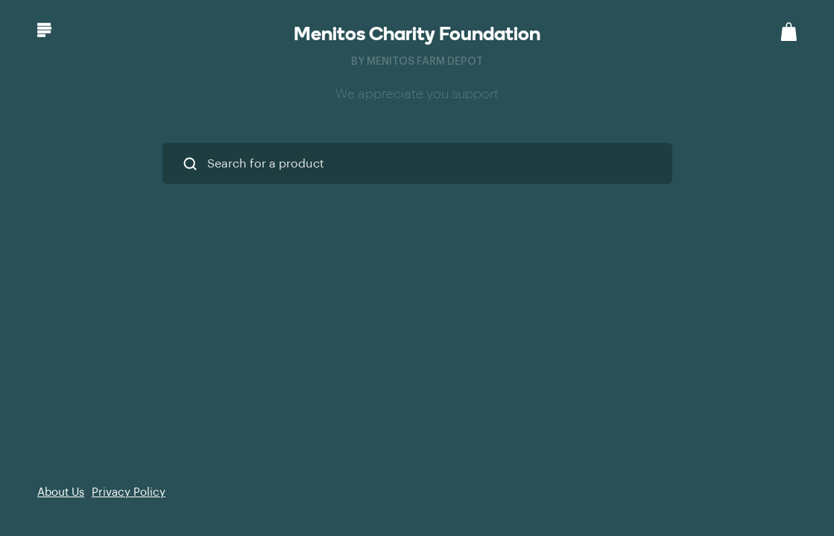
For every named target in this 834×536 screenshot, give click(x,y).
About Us (60, 492)
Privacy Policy (128, 492)
